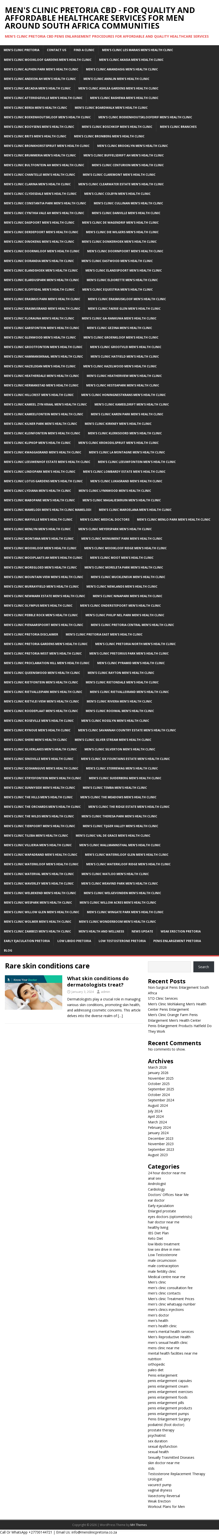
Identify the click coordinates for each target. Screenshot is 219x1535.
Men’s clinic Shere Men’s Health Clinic (35, 740)
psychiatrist (157, 1435)
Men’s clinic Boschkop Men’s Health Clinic (117, 127)
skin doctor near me (164, 1462)
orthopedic (156, 1364)
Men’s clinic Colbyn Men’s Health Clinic (117, 194)
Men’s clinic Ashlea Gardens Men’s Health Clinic (118, 88)
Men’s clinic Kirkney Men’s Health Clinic (118, 424)
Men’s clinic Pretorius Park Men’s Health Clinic (129, 653)
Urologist (155, 1479)
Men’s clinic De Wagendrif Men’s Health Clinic (120, 222)
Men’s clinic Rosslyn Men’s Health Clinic (115, 721)
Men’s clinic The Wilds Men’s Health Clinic (39, 816)
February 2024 (159, 1127)
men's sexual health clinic (168, 1342)
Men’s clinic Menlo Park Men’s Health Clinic (173, 519)
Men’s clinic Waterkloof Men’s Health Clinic (41, 864)
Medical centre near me (166, 1276)
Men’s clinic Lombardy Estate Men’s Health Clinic (124, 472)
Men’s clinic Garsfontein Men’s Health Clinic (41, 328)
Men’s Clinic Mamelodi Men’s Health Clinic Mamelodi (47, 510)
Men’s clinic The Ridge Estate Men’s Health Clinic (129, 807)
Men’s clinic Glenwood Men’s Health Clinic (40, 337)
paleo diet (156, 1370)
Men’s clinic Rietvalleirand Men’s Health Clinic (129, 692)
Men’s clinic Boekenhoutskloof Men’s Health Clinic (47, 117)
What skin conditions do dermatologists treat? (98, 981)
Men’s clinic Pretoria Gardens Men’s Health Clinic (46, 644)
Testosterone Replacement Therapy (176, 1473)
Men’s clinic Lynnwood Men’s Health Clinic (115, 491)
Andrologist (157, 1183)
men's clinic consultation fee (170, 1287)
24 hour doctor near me (167, 1173)
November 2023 (161, 1143)
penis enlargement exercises (170, 1391)
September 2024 (161, 1100)
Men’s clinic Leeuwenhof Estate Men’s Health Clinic (47, 462)
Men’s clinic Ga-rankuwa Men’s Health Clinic (119, 318)
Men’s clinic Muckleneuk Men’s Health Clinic (128, 577)
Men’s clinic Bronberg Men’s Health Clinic (109, 136)
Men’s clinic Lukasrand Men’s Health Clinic (126, 481)
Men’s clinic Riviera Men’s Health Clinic (119, 701)
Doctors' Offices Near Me (168, 1194)
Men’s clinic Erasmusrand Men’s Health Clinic (42, 309)
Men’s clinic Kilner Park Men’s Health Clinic (40, 424)
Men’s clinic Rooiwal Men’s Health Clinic (120, 711)
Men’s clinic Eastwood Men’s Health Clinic (117, 261)
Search (203, 967)
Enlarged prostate (162, 1211)
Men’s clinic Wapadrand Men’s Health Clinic (40, 855)
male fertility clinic (162, 1271)
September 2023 (161, 1149)
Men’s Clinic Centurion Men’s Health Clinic (128, 165)
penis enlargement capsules (170, 1380)
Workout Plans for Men (166, 1506)
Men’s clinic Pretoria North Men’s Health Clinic (135, 644)
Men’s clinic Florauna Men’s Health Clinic (39, 318)
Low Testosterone (162, 1254)
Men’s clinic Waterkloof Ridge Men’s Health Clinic (128, 864)
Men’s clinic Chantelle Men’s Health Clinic (39, 175)
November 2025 (161, 1078)
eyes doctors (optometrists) (170, 1216)
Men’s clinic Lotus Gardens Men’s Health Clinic (43, 481)
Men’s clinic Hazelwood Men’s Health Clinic (120, 366)
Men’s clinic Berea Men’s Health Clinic (35, 108)
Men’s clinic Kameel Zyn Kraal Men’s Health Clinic (45, 404)
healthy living (158, 1227)
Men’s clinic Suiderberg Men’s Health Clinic (125, 778)
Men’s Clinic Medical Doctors (104, 519)
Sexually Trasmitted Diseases (171, 1457)
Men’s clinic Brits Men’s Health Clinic (35, 136)
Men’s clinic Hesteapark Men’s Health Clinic (122, 385)
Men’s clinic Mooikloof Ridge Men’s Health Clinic (125, 548)
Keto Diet (155, 1238)
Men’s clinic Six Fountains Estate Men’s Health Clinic (125, 759)
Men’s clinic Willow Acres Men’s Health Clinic (118, 902)
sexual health (158, 1451)
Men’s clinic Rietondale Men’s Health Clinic (122, 682)
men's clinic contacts (164, 1293)
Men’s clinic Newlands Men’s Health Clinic (121, 586)
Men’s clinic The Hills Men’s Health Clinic (38, 797)
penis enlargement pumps (168, 1413)
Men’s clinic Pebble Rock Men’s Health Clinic (41, 615)
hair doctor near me (163, 1222)
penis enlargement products (170, 1408)
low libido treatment (164, 1244)
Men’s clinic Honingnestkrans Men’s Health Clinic (123, 395)
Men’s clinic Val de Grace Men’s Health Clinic (113, 835)
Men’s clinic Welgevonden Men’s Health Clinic (122, 893)
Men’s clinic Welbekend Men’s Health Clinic (40, 893)
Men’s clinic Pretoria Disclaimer (31, 634)
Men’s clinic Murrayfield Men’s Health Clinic (41, 586)
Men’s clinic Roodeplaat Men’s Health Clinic (41, 711)
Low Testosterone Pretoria (122, 941)
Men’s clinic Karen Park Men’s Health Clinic (127, 414)
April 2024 (156, 1116)
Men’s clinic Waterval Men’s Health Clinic (39, 874)
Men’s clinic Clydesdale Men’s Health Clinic (40, 194)
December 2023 (160, 1138)
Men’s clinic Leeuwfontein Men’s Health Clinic (137, 462)
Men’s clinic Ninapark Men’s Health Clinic (127, 596)
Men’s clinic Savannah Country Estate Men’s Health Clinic (127, 730)
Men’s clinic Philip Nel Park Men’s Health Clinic (124, 615)
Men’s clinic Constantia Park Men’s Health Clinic (45, 203)
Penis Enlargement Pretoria (177, 941)
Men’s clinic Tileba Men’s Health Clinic (36, 835)
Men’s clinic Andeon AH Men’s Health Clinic (40, 79)
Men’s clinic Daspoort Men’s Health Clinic (39, 222)
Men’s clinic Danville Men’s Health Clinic (126, 213)
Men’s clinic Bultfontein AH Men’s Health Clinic (44, 165)
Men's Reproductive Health (169, 1337)
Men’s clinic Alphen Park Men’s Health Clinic (41, 69)
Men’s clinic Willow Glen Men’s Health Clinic (41, 912)
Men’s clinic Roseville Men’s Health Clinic (39, 721)
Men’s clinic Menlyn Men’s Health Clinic (37, 529)
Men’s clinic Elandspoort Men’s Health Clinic (123, 270)
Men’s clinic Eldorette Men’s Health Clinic (122, 280)
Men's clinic (157, 1282)
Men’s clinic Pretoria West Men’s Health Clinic (43, 653)
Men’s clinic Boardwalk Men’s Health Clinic (111, 108)
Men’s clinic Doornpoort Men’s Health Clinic (125, 251)
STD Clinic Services (163, 998)
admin (105, 991)
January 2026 (158, 1072)
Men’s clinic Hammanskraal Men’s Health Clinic (43, 356)
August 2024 (158, 1105)
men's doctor (158, 1315)
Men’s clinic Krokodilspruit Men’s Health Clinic (118, 443)
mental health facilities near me (173, 1353)
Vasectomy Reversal (164, 1495)
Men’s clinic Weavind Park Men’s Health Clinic (119, 883)
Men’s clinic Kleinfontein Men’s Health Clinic (42, 433)
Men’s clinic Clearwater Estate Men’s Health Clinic (121, 184)
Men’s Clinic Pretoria (21, 50)
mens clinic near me (163, 1348)
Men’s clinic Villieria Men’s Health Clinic (38, 845)
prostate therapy (161, 1430)
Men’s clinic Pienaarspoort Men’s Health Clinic (43, 625)
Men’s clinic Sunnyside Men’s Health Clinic (39, 788)
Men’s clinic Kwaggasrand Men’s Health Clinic (42, 452)
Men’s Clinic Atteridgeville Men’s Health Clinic (43, 98)
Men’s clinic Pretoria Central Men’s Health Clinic (132, 625)
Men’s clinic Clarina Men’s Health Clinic (37, 184)
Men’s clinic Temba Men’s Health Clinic (115, 788)
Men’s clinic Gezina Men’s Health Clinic (119, 328)
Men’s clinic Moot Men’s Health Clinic (122, 558)
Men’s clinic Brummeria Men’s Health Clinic (40, 155)
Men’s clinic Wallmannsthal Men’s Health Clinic (120, 845)
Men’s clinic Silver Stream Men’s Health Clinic (113, 740)
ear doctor (156, 1200)
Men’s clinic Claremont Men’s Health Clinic (119, 175)
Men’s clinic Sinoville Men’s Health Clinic (38, 759)
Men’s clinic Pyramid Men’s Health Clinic (131, 663)
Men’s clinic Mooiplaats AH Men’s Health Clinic (43, 558)
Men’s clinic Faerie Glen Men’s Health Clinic (124, 309)
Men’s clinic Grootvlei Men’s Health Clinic (125, 347)
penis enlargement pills (166, 1402)
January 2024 (158, 1132)
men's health (158, 1320)
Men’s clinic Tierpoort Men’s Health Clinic (39, 826)
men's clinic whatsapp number (172, 1304)
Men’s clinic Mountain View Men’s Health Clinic (43, 577)
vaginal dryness (160, 1490)
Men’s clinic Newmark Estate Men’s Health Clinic (44, 596)
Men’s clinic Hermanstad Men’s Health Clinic (41, 385)
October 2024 (159, 1094)
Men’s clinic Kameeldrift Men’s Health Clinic (131, 404)
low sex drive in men (164, 1249)
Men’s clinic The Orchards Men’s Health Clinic (42, 807)
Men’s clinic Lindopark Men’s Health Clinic (39, 472)
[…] (120, 1015)
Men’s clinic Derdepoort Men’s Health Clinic (41, 232)
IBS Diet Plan (158, 1233)
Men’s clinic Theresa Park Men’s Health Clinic (119, 816)
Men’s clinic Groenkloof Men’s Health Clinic (120, 337)
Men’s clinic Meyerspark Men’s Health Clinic (115, 529)
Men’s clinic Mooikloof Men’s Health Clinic (40, 548)
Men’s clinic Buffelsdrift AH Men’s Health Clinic (123, 155)
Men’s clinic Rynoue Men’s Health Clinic (37, 730)
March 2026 (157, 1067)
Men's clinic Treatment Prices (171, 1298)
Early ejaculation (161, 1205)
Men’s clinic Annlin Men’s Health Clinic (116, 79)
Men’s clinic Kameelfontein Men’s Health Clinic (43, 414)
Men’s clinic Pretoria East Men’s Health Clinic (104, 634)
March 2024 (157, 1122)
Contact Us (56, 50)
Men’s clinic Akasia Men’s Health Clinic (131, 60)
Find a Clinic (84, 50)
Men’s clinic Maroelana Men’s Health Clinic (135, 510)
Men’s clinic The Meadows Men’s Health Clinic (118, 797)
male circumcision (162, 1260)
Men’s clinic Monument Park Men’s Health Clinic (121, 539)
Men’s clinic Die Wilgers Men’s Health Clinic (122, 232)
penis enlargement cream (168, 1386)
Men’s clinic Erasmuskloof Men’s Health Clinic (127, 299)
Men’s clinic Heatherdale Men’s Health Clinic (41, 376)
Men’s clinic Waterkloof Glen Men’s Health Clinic (126, 855)
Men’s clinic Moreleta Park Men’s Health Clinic (123, 567)
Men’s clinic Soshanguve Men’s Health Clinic (41, 768)
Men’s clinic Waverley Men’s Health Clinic (39, 883)
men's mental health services (171, 1331)
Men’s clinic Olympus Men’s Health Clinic (38, 605)
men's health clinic (162, 1326)
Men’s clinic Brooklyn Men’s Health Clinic (132, 146)
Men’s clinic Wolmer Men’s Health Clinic (37, 922)
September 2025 (161, 1089)
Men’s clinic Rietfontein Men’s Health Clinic (41, 682)
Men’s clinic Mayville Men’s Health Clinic (38, 519)
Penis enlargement (162, 1375)
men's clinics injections (166, 1309)
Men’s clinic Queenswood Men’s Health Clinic (42, 673)
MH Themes (138, 1525)
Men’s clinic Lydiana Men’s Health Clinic (37, 491)
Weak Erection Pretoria (181, 931)
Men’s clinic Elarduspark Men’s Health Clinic (41, 280)
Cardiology (156, 1189)
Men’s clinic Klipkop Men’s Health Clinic (37, 443)
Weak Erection (159, 1501)
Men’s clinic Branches (178, 127)
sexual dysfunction (162, 1446)
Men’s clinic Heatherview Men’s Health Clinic (124, 376)
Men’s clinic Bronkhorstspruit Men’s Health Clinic (47, 146)
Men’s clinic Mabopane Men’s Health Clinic (39, 500)
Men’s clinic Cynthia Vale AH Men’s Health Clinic (44, 213)
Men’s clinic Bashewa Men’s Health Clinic (124, 98)
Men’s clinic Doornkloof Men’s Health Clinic (42, 251)
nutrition (154, 1359)
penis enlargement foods (168, 1397)
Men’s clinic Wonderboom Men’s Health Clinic (117, 922)
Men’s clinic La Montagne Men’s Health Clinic (127, 452)
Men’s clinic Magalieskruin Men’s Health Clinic (122, 500)
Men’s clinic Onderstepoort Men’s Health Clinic (120, 605)
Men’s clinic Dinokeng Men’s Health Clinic (39, 242)
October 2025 (159, 1083)
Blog (8, 950)
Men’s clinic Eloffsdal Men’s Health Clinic (39, 289)
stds (151, 1468)
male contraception (163, 1265)
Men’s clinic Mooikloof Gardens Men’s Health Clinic (48, 60)
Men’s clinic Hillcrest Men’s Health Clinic (39, 395)
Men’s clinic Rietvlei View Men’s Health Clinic (41, 701)
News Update (142, 931)
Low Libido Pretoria (74, 941)
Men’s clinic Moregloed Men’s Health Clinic (40, 567)
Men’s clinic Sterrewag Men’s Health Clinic (122, 768)
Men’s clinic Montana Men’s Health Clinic (39, 539)
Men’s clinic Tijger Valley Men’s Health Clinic (120, 826)
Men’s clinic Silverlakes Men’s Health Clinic (40, 749)
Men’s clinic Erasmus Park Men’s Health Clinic (42, 299)
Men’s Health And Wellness (101, 931)
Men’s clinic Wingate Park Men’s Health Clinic (125, 912)
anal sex (154, 1178)
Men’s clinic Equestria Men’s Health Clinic (117, 289)
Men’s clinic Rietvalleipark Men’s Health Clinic (43, 692)
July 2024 (155, 1111)
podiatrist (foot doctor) (166, 1424)
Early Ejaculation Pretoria (27, 941)
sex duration (157, 1441)
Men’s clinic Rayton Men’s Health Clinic (121, 673)
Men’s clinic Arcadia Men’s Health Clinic (37, 88)
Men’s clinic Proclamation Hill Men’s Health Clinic (47, 663)
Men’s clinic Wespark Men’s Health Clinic (38, 902)
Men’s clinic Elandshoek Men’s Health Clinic (41, 270)
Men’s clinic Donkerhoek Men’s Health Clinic (119, 242)
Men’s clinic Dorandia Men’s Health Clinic (39, 261)
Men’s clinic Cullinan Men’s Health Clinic (128, 203)
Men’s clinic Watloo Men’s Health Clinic (115, 874)
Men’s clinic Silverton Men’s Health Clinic (119, 749)
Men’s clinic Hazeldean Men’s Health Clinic (40, 366)
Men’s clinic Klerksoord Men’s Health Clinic (125, 433)
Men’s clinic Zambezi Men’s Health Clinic (37, 931)
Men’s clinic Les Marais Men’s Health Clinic (137, 50)
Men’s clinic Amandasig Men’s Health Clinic (122, 69)
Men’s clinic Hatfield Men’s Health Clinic (125, 356)
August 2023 (158, 1154)
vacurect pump (159, 1484)
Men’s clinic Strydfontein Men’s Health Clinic (42, 778)
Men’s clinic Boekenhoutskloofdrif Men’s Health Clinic (145, 117)
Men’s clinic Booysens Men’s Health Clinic (39, 127)
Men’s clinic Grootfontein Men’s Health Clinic (43, 347)
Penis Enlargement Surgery (169, 1419)
